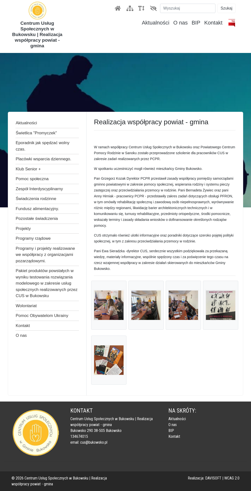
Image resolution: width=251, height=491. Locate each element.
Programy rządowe (33, 238)
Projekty (23, 228)
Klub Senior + (28, 169)
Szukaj (226, 8)
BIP (196, 23)
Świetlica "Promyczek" (36, 133)
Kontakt (213, 23)
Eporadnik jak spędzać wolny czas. (42, 145)
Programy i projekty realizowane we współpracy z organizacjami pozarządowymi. (45, 254)
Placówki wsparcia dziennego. (43, 159)
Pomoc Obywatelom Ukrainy (42, 315)
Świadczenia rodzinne (36, 198)
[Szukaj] (187, 8)
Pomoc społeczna (32, 178)
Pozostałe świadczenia (37, 218)
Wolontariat (26, 305)
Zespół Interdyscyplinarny (39, 189)
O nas (180, 23)
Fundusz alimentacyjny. (37, 208)
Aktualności (155, 23)
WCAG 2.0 (231, 478)
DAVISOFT (213, 478)
